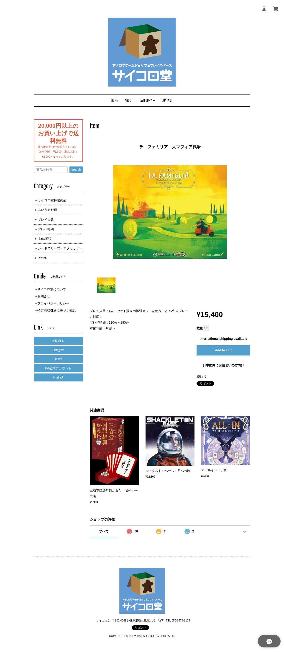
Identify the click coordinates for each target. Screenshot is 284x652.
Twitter (58, 359)
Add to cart (223, 350)
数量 (200, 328)
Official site (58, 341)
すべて (104, 531)
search (76, 169)
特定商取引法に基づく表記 (56, 310)
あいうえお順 (47, 210)
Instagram (58, 350)
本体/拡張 (44, 238)
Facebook (58, 377)
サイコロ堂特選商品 (52, 200)
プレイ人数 (46, 219)
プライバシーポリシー (53, 303)
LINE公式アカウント (58, 368)
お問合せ (43, 296)
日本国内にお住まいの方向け (223, 365)
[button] (147, 100)
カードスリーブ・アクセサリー (60, 248)
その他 (42, 258)
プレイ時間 (46, 229)
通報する (202, 376)
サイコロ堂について (51, 289)
